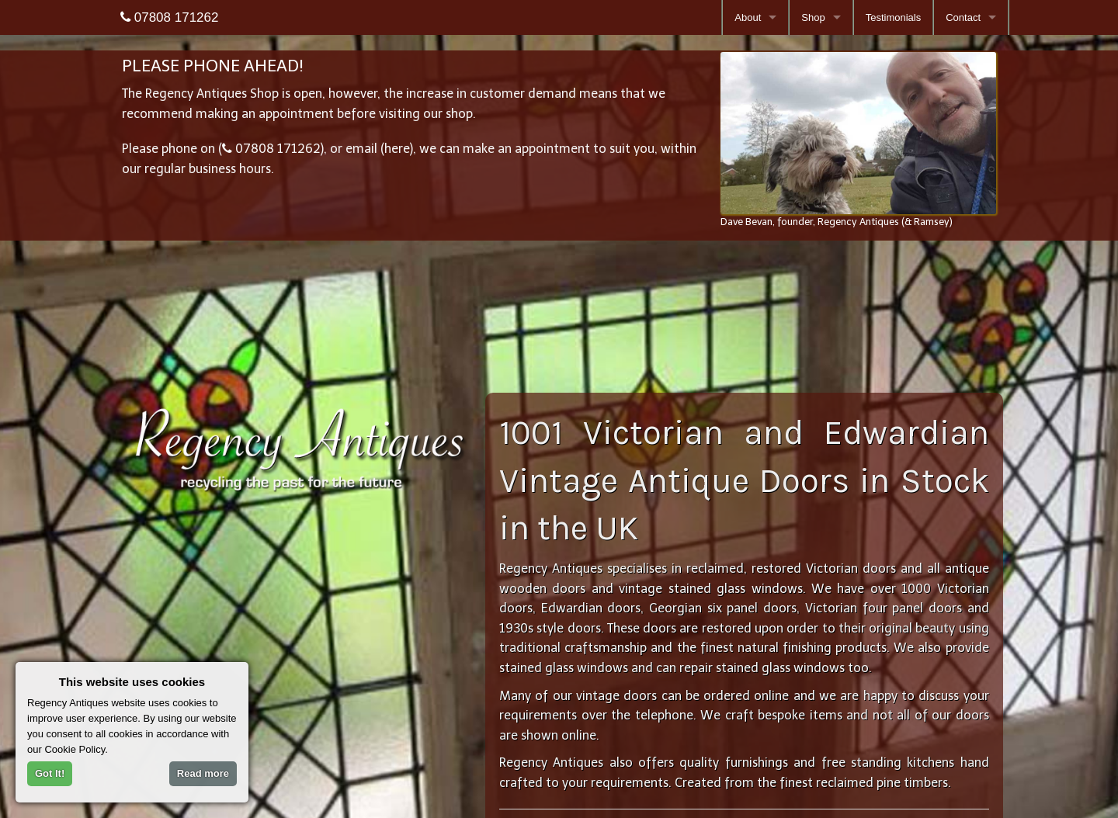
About (747, 17)
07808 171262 (169, 17)
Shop (813, 17)
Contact (963, 17)
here (397, 147)
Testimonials (894, 17)
